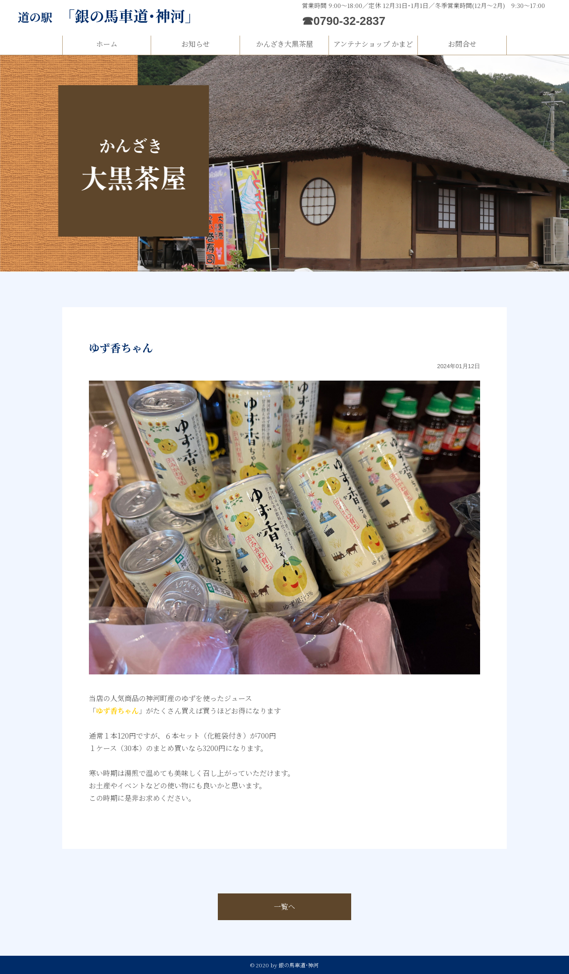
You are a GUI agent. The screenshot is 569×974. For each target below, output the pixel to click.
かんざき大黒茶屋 (284, 44)
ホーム (106, 44)
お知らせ (195, 44)
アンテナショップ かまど (373, 44)
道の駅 (109, 16)
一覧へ (284, 906)
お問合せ (462, 44)
